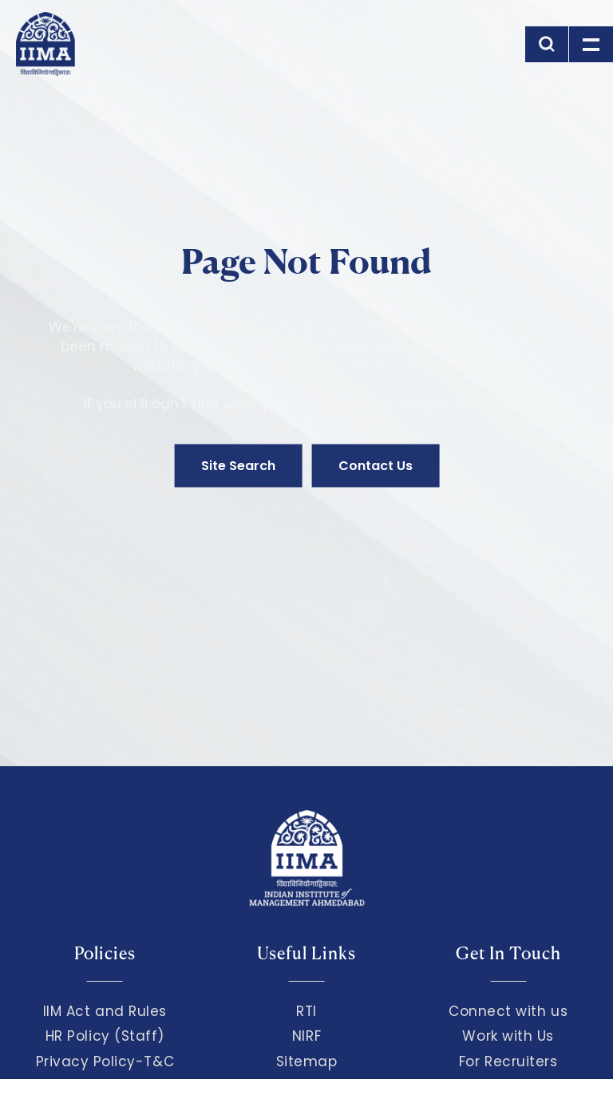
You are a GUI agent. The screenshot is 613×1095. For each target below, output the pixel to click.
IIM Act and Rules (105, 1011)
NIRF (306, 1036)
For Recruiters (508, 1061)
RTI (306, 1011)
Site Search (238, 466)
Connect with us (508, 1011)
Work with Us (507, 1036)
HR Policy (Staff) (104, 1036)
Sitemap (307, 1061)
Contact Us (375, 466)
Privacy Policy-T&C (105, 1061)
